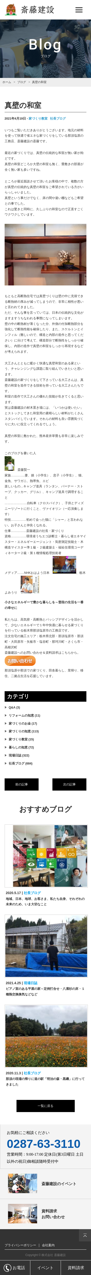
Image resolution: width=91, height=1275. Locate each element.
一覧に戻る (45, 1106)
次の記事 (69, 784)
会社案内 (48, 1245)
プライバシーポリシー (20, 1245)
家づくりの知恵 (20, 731)
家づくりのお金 (20, 723)
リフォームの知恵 (21, 715)
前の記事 (21, 784)
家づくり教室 (38, 118)
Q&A (12, 707)
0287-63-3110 (44, 1143)
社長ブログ (58, 118)
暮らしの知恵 (18, 747)
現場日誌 (15, 755)
